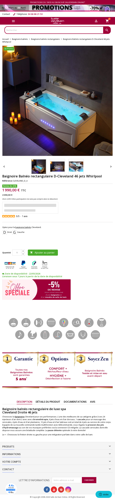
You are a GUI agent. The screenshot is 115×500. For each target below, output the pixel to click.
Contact (6, 14)
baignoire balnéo (23, 227)
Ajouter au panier (42, 252)
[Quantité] (16, 253)
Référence (7, 180)
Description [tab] (24, 401)
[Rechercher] (57, 30)
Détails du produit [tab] (48, 401)
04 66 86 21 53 (35, 14)
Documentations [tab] (75, 401)
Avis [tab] (92, 401)
